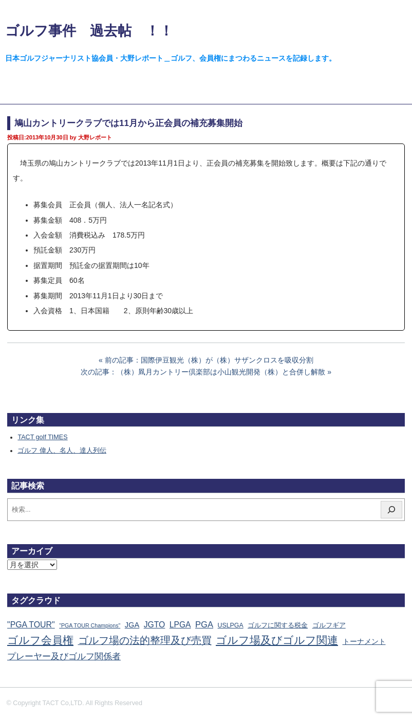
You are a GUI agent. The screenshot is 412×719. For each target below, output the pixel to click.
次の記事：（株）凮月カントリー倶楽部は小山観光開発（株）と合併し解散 (203, 372)
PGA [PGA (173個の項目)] (204, 625)
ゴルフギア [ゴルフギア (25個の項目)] (329, 625)
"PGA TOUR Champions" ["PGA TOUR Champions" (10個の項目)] (89, 625)
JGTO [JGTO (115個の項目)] (154, 624)
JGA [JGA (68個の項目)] (132, 625)
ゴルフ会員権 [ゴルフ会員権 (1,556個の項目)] (40, 640)
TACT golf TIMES (42, 437)
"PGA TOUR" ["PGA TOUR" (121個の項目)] (31, 624)
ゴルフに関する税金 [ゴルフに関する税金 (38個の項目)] (278, 625)
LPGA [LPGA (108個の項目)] (180, 624)
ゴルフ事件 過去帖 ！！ (89, 31)
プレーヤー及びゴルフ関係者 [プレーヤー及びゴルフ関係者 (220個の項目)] (64, 656)
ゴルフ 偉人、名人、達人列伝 (61, 450)
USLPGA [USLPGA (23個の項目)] (231, 625)
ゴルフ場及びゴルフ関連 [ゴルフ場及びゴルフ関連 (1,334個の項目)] (277, 640)
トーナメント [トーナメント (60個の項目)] (364, 641)
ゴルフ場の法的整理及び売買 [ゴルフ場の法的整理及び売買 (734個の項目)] (145, 640)
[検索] (391, 509)
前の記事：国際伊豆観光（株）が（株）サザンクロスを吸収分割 (209, 360)
